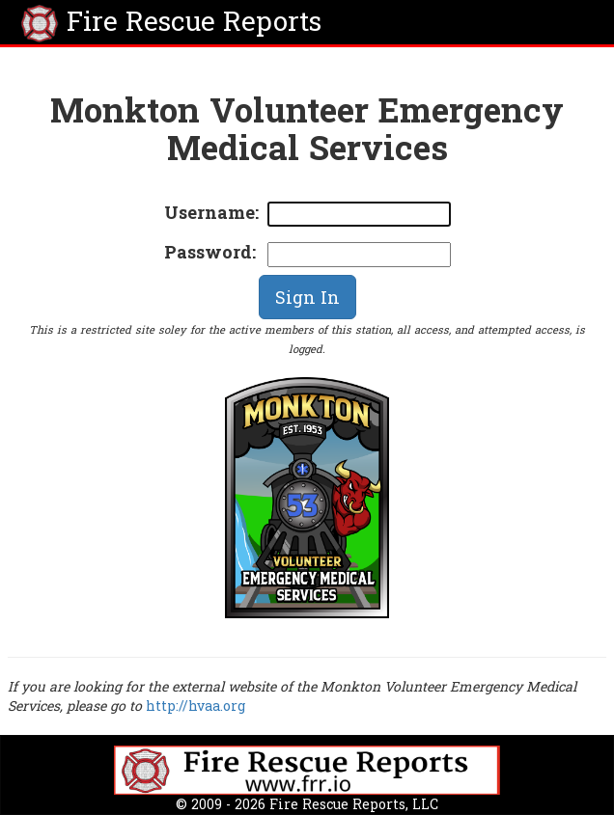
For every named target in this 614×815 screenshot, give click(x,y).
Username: (211, 212)
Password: (210, 251)
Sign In (307, 297)
